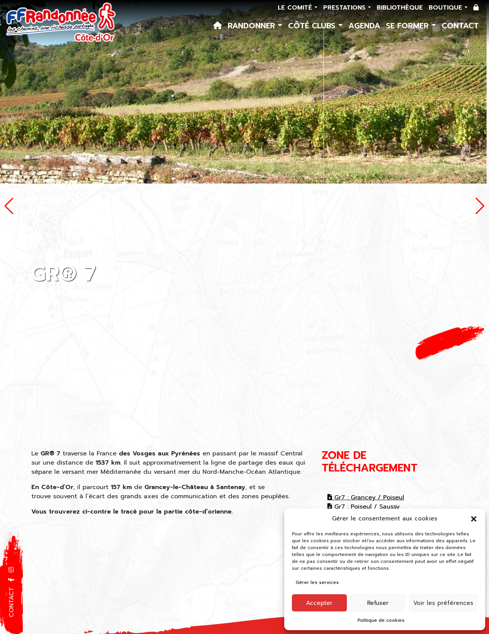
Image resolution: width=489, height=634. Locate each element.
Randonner (253, 25)
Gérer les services (317, 582)
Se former (408, 25)
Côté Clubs (313, 25)
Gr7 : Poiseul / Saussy (363, 506)
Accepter (319, 603)
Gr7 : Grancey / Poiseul (365, 497)
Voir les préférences (443, 603)
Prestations (345, 7)
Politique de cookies (381, 620)
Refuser (378, 603)
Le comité (296, 7)
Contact (460, 25)
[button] (474, 518)
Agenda (364, 25)
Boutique (447, 7)
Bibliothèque (400, 7)
